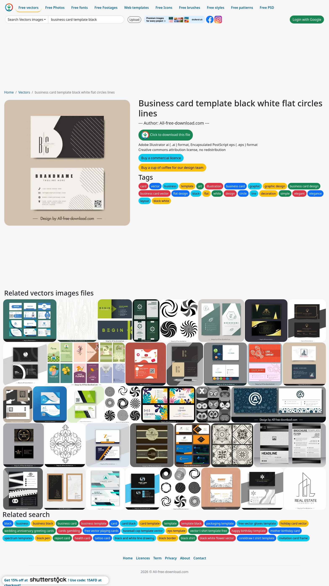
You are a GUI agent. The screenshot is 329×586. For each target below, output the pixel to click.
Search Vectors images (25, 19)
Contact (199, 558)
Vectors (24, 92)
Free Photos (54, 7)
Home (9, 92)
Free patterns (242, 7)
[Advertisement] (164, 58)
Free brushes (189, 7)
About (185, 558)
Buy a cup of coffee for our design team (172, 167)
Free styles (215, 7)
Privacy (171, 558)
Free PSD (267, 7)
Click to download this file (165, 135)
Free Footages (106, 7)
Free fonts (79, 7)
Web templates (136, 7)
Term (157, 558)
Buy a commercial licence (161, 158)
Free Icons (163, 7)
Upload (134, 20)
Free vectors (28, 7)
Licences (143, 558)
